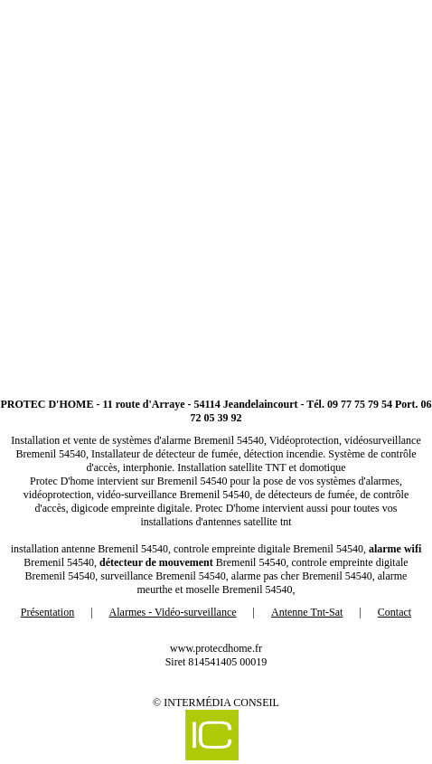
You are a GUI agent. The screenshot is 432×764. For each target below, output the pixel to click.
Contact (394, 612)
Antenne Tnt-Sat (307, 612)
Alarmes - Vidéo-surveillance (173, 612)
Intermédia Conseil (221, 702)
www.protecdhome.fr (216, 648)
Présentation (47, 612)
